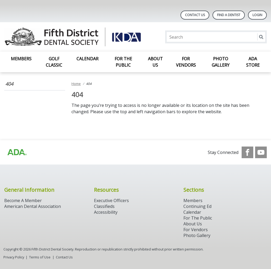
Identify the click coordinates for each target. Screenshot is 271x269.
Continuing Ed (197, 206)
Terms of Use (40, 257)
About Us (155, 62)
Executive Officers (111, 200)
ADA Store (253, 62)
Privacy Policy (13, 257)
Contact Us (195, 15)
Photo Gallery (220, 62)
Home (76, 83)
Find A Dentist (228, 15)
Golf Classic (54, 62)
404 (9, 84)
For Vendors (186, 62)
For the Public (123, 62)
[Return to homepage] (72, 37)
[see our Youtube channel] (261, 152)
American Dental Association (32, 206)
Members (21, 59)
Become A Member (23, 200)
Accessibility (106, 212)
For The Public (197, 218)
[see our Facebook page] (247, 152)
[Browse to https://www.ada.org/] (16, 152)
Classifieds (104, 206)
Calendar (87, 59)
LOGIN (257, 15)
